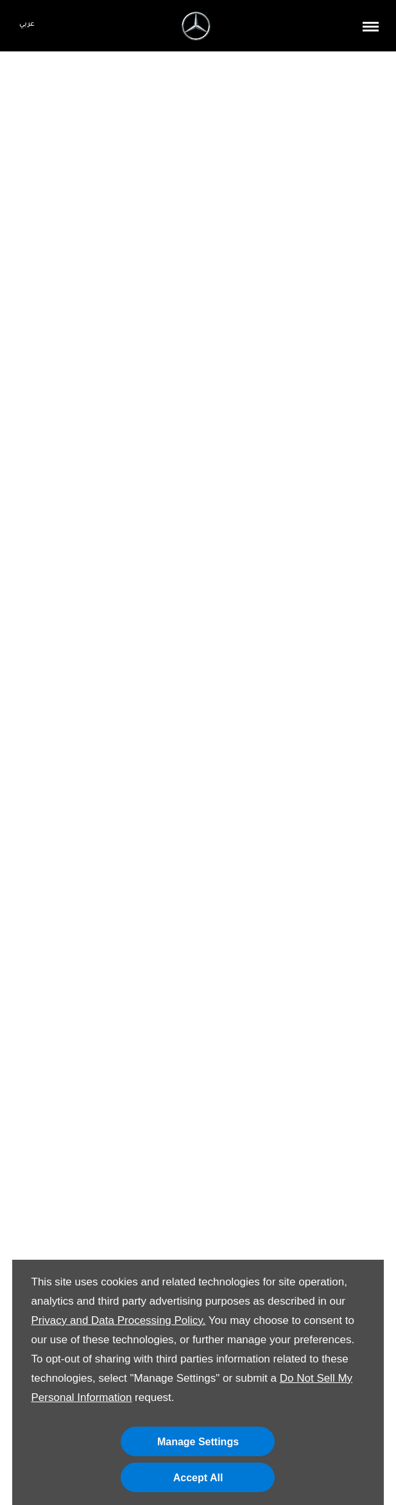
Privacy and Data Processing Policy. (118, 1320)
